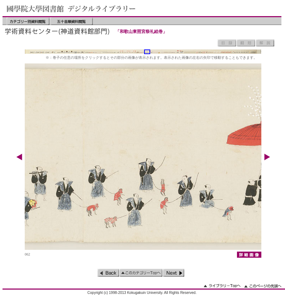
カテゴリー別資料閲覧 (27, 21)
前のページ (108, 273)
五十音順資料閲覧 (71, 21)
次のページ (173, 273)
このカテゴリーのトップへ (140, 273)
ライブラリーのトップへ (222, 286)
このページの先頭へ (262, 286)
